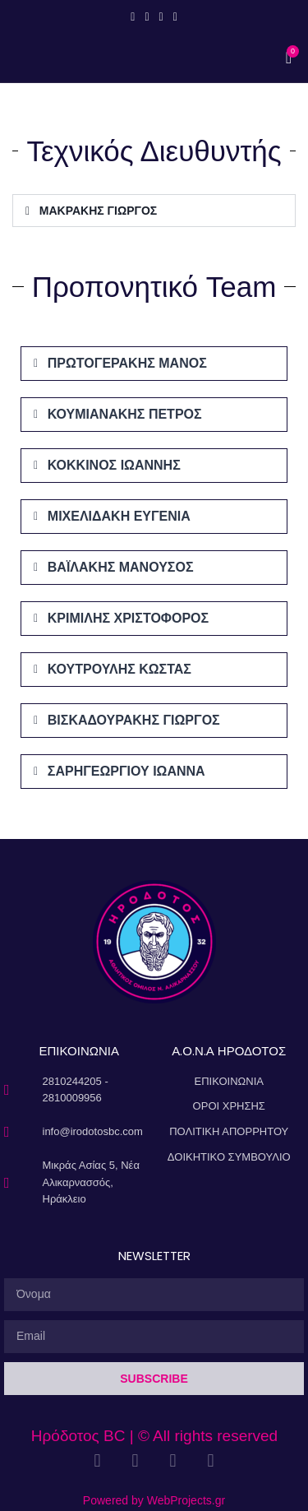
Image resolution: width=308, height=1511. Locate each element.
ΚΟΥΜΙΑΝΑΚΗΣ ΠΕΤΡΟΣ (125, 414)
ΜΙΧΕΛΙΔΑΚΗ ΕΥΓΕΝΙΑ (119, 516)
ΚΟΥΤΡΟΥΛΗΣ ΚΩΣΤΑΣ (119, 669)
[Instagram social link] (147, 17)
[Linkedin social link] (175, 17)
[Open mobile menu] (154, 57)
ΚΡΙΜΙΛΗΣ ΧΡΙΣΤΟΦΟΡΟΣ (128, 618)
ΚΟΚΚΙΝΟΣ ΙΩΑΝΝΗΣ (114, 465)
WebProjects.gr (186, 1500)
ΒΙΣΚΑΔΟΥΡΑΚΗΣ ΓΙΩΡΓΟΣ (134, 720)
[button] (154, 210)
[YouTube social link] (161, 17)
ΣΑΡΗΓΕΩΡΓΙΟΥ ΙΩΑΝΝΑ (126, 771)
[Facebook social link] (133, 17)
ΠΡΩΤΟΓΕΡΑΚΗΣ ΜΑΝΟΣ (127, 363)
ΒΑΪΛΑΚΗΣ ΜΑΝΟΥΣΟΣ (121, 567)
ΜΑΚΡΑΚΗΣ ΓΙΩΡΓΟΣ (98, 210)
